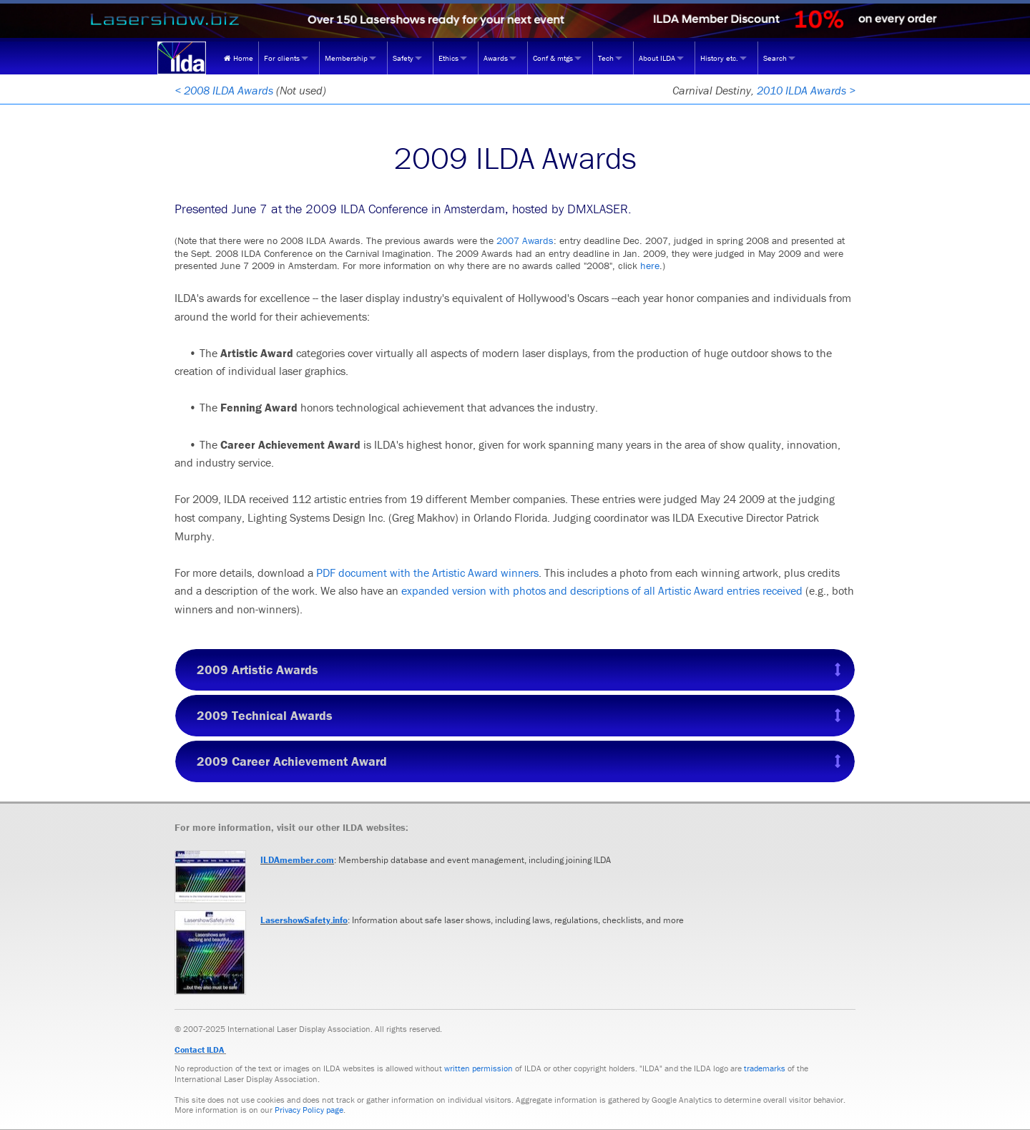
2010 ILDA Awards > (806, 90)
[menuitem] (238, 58)
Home (238, 58)
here (649, 265)
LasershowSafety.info (304, 920)
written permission (478, 1068)
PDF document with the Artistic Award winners (427, 572)
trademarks (764, 1068)
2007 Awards (525, 240)
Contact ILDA (199, 1049)
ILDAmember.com (297, 860)
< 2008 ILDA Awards (224, 90)
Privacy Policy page (309, 1109)
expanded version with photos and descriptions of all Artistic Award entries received (602, 590)
